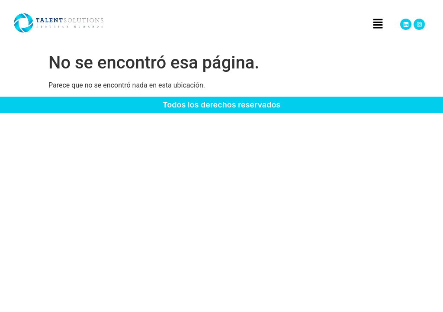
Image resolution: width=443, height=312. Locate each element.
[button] (377, 24)
